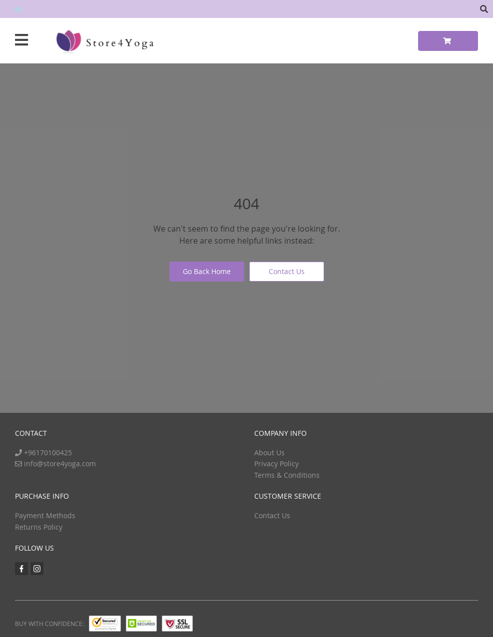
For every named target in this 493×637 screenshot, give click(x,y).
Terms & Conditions (287, 475)
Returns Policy (38, 527)
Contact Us (287, 271)
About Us (269, 452)
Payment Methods (45, 515)
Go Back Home (207, 271)
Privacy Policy (276, 463)
